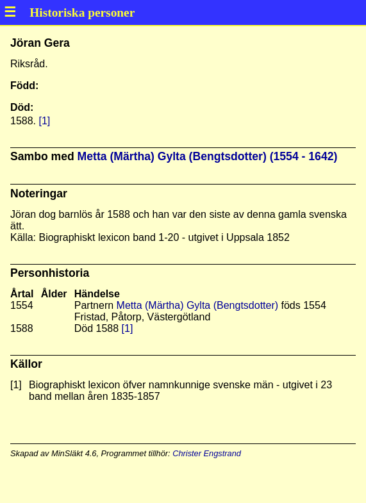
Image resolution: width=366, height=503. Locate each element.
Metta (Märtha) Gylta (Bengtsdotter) (198, 305)
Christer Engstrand (206, 453)
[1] (44, 120)
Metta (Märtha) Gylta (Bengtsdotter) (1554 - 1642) (208, 156)
